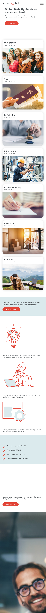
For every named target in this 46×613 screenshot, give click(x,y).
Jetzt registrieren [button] (11, 309)
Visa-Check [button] (11, 23)
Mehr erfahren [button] (10, 504)
